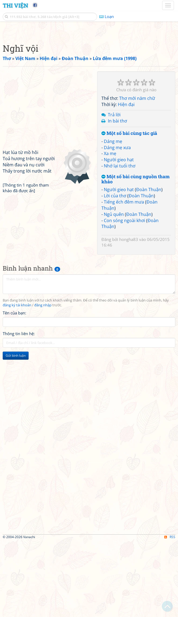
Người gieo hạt (119, 235)
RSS (169, 612)
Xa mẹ (110, 229)
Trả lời (114, 190)
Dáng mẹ (113, 217)
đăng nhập (43, 380)
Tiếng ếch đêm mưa (124, 277)
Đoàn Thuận (148, 265)
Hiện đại (126, 180)
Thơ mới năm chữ (137, 174)
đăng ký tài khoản (17, 380)
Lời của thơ (115, 271)
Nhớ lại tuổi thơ (119, 241)
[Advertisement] (89, 68)
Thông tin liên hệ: (19, 409)
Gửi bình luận (16, 431)
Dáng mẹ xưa (117, 223)
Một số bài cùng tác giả (129, 208)
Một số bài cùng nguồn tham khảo (135, 255)
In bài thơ (117, 196)
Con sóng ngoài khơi (124, 296)
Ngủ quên (114, 290)
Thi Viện (15, 5)
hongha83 (128, 314)
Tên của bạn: (14, 388)
